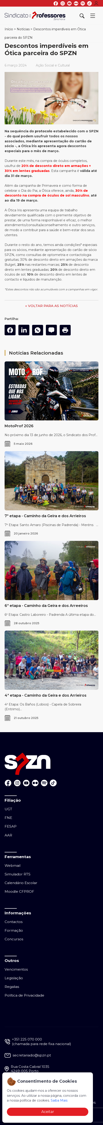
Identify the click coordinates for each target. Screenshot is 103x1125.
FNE (8, 818)
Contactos (13, 922)
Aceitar (47, 1112)
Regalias (12, 986)
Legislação (14, 978)
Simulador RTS (18, 874)
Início (9, 29)
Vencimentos (16, 969)
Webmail (12, 865)
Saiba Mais (59, 1100)
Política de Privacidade (24, 995)
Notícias (23, 29)
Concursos (14, 939)
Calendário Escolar (21, 883)
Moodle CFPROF (19, 891)
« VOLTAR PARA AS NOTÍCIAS (51, 306)
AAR (8, 835)
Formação (14, 930)
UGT (8, 809)
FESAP (11, 826)
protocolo (43, 131)
